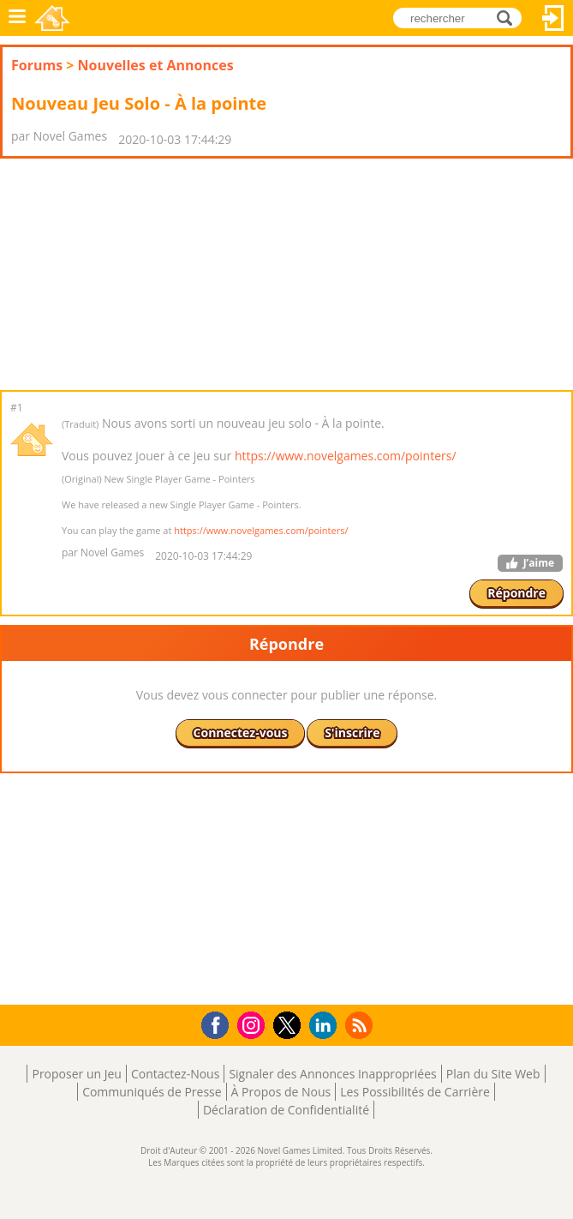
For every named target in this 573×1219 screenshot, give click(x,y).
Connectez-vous (553, 18)
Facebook (220, 1023)
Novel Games (52, 18)
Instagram (253, 1024)
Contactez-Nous (175, 1074)
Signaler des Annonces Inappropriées (332, 1074)
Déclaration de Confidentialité (286, 1110)
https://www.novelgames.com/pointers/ (346, 455)
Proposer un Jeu (76, 1074)
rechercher (509, 16)
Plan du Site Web (493, 1074)
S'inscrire (352, 732)
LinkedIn (326, 1025)
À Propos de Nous (281, 1092)
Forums (37, 65)
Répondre (516, 593)
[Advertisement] (137, 274)
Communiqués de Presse (151, 1092)
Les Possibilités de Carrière (415, 1092)
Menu (17, 18)
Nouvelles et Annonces (156, 65)
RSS (361, 1025)
